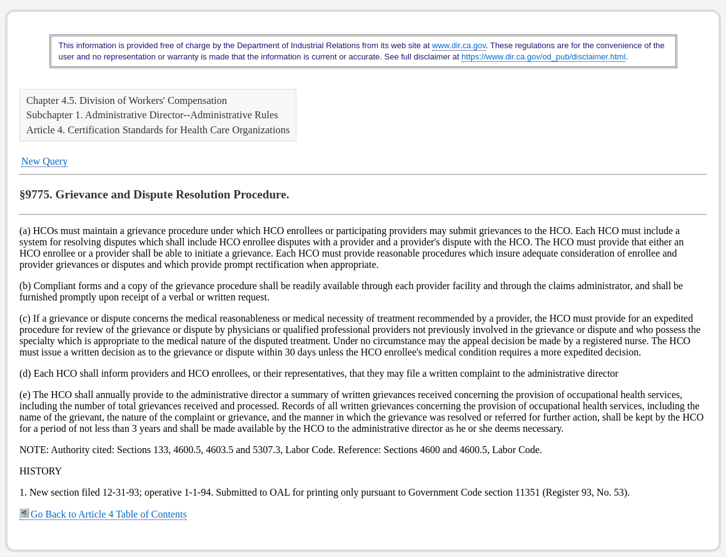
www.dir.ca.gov (459, 45)
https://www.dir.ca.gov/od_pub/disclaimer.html (543, 56)
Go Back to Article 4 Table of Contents (103, 514)
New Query (44, 161)
